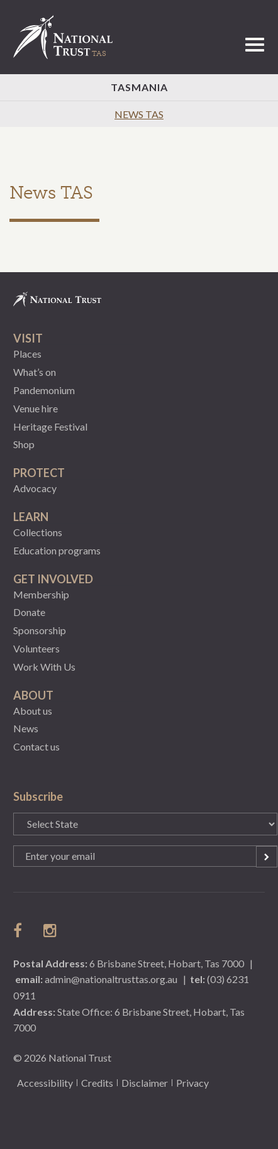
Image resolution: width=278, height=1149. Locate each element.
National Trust (68, 37)
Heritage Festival (50, 426)
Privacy (192, 1082)
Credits (97, 1082)
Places (27, 354)
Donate (29, 612)
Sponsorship (39, 630)
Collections (37, 532)
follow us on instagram (50, 930)
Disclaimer (144, 1082)
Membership (41, 594)
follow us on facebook (20, 930)
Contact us (36, 746)
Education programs (57, 550)
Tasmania (139, 87)
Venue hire (35, 408)
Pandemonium (44, 390)
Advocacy (35, 488)
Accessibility (45, 1082)
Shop (24, 444)
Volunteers (36, 648)
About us (32, 711)
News (25, 728)
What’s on (34, 372)
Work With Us (44, 667)
